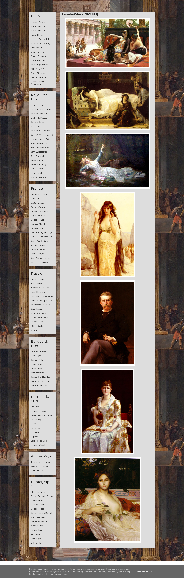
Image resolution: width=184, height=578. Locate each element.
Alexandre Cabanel (39, 245)
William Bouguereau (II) (41, 237)
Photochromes (38, 492)
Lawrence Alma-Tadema (42, 139)
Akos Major (36, 538)
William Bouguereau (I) (41, 232)
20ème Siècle (37, 330)
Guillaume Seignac (39, 194)
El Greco (35, 424)
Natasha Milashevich (40, 288)
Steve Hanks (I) (38, 26)
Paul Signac (36, 198)
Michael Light (37, 526)
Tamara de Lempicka (40, 462)
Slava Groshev (37, 283)
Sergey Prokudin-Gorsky (42, 496)
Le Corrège (36, 428)
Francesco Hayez (38, 411)
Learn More (142, 571)
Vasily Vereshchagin (40, 317)
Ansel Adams (37, 500)
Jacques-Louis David (40, 262)
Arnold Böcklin (37, 373)
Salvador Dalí (36, 407)
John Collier (36, 126)
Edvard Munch (37, 364)
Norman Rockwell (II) (40, 43)
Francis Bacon (37, 105)
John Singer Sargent (40, 65)
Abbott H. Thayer (38, 69)
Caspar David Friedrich (41, 377)
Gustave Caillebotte (40, 211)
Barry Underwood (39, 522)
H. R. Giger (36, 356)
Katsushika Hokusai (39, 466)
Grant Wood (36, 47)
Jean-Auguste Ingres (40, 258)
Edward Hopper (38, 60)
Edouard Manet (38, 224)
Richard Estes (37, 35)
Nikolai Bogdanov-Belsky (42, 296)
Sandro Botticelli (38, 445)
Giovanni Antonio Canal (41, 415)
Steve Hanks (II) (38, 31)
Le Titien (35, 432)
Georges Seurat (38, 207)
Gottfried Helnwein (39, 351)
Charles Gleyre (37, 254)
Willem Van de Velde (40, 381)
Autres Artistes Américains (37, 83)
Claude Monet (37, 220)
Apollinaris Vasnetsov (40, 305)
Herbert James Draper (41, 109)
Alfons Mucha (37, 470)
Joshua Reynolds (38, 177)
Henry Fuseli (36, 173)
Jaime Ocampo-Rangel (41, 513)
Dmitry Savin (37, 530)
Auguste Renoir (38, 215)
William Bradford (38, 77)
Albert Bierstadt (38, 73)
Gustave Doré (37, 228)
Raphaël (34, 436)
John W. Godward (39, 114)
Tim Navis (35, 534)
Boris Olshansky (38, 292)
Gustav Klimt (37, 368)
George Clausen (38, 122)
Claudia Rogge (37, 509)
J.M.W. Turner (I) (38, 160)
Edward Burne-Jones (40, 147)
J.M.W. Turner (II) (38, 164)
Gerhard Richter (38, 360)
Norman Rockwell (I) (40, 39)
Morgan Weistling (39, 22)
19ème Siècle (37, 326)
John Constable (38, 156)
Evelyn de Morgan (39, 118)
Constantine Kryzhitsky (41, 300)
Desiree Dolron (37, 504)
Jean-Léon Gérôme (39, 241)
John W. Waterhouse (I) (41, 130)
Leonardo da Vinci (39, 441)
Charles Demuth (38, 56)
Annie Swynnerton (39, 143)
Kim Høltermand (38, 517)
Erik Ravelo (36, 543)
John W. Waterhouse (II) (42, 135)
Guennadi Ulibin (38, 279)
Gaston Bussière (38, 203)
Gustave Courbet (38, 249)
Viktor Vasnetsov (38, 313)
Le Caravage (36, 419)
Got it (153, 571)
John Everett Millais (39, 152)
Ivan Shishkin (37, 322)
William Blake (37, 169)
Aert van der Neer (39, 385)
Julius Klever (36, 309)
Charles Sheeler (38, 52)
